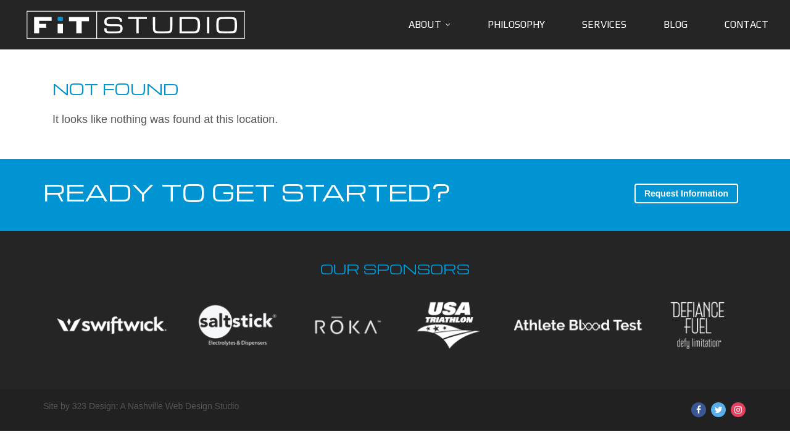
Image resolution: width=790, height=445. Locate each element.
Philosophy (516, 24)
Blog (675, 24)
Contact (746, 24)
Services (604, 24)
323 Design (94, 406)
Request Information (686, 193)
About (425, 24)
